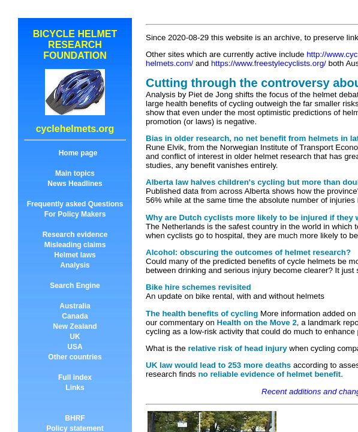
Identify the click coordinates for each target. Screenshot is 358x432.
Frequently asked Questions (75, 204)
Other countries (74, 357)
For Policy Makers (75, 214)
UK (75, 336)
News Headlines (74, 183)
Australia (74, 306)
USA (74, 347)
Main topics (75, 173)
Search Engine (75, 285)
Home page (78, 153)
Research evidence (75, 234)
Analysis (74, 265)
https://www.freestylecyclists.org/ (268, 63)
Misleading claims (75, 245)
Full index (75, 377)
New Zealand (75, 326)
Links (74, 387)
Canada (75, 316)
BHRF (75, 418)
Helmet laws (74, 255)
